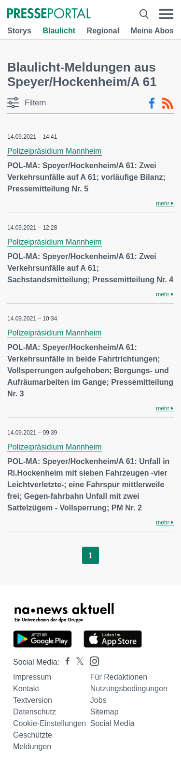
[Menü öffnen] (166, 14)
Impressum (32, 677)
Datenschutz (34, 712)
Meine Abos (152, 31)
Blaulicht (58, 31)
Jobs (98, 700)
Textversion (32, 700)
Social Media (112, 723)
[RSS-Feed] (167, 103)
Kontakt (26, 688)
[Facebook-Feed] (151, 103)
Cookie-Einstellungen (49, 723)
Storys (19, 31)
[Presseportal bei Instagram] (91, 660)
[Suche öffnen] (144, 14)
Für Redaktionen (118, 677)
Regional (103, 31)
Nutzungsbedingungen (128, 688)
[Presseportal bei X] (77, 662)
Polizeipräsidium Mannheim (54, 151)
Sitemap (104, 712)
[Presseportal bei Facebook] (64, 662)
